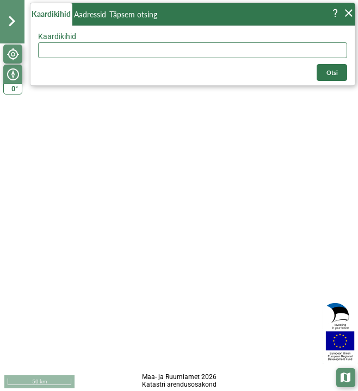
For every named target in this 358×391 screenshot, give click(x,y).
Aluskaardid (346, 376)
